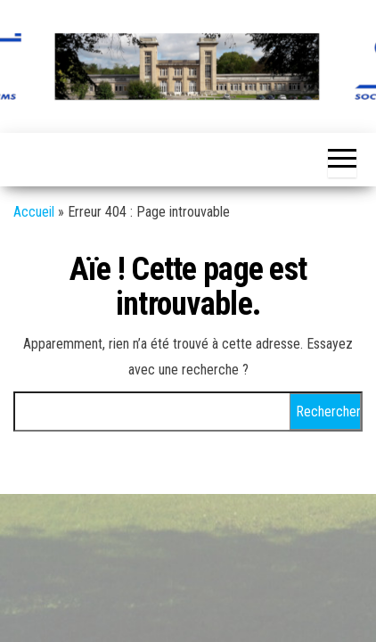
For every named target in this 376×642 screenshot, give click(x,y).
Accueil (33, 211)
